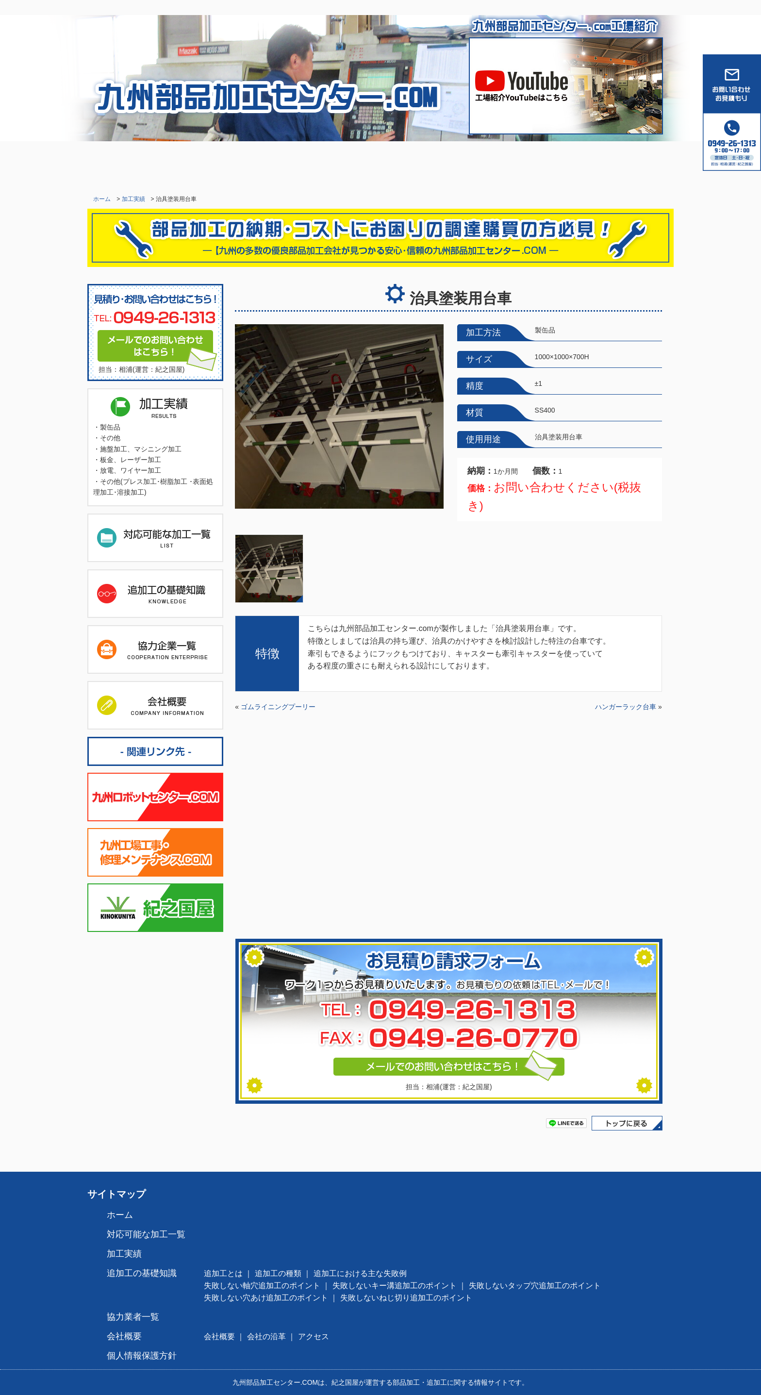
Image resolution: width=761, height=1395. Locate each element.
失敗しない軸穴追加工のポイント (262, 1285)
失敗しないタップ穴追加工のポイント (535, 1285)
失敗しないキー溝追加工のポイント (394, 1285)
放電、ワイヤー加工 (130, 470)
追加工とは (223, 1273)
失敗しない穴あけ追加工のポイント (266, 1298)
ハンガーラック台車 (625, 707)
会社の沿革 (266, 1336)
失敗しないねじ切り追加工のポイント (406, 1298)
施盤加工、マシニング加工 (141, 449)
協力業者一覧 (526, 165)
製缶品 (110, 427)
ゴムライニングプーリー (278, 707)
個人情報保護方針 (142, 1356)
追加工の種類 (278, 1273)
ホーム (137, 165)
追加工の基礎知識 (429, 165)
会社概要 (623, 165)
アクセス (313, 1336)
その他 (110, 438)
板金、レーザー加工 (130, 460)
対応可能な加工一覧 (234, 165)
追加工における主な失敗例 (360, 1273)
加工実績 (331, 165)
